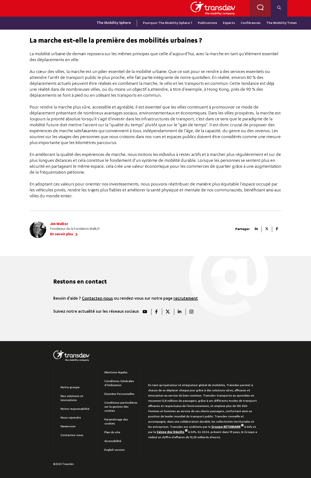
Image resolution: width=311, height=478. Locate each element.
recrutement (185, 298)
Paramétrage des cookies (116, 421)
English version (114, 450)
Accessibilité (112, 441)
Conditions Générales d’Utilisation (119, 383)
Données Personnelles (119, 394)
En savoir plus (61, 234)
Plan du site (112, 432)
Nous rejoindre (71, 417)
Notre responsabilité (75, 409)
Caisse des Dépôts (172, 432)
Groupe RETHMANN (227, 427)
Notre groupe (70, 387)
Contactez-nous (97, 298)
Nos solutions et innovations (72, 398)
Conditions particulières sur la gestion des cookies (121, 407)
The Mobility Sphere (114, 23)
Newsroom (68, 426)
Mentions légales (116, 372)
